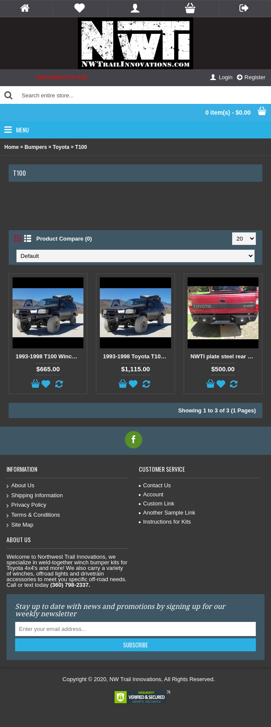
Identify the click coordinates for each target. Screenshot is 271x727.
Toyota (61, 147)
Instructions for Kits (61, 77)
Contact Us (155, 485)
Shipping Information (34, 495)
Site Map (19, 525)
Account (151, 494)
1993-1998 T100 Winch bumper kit (49, 356)
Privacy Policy (26, 505)
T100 (81, 147)
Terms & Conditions (33, 515)
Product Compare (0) (64, 238)
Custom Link (156, 503)
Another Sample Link (167, 512)
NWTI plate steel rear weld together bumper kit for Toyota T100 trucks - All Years (224, 356)
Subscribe (135, 644)
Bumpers (36, 147)
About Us (20, 485)
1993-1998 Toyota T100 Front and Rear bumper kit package (137, 356)
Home (11, 147)
